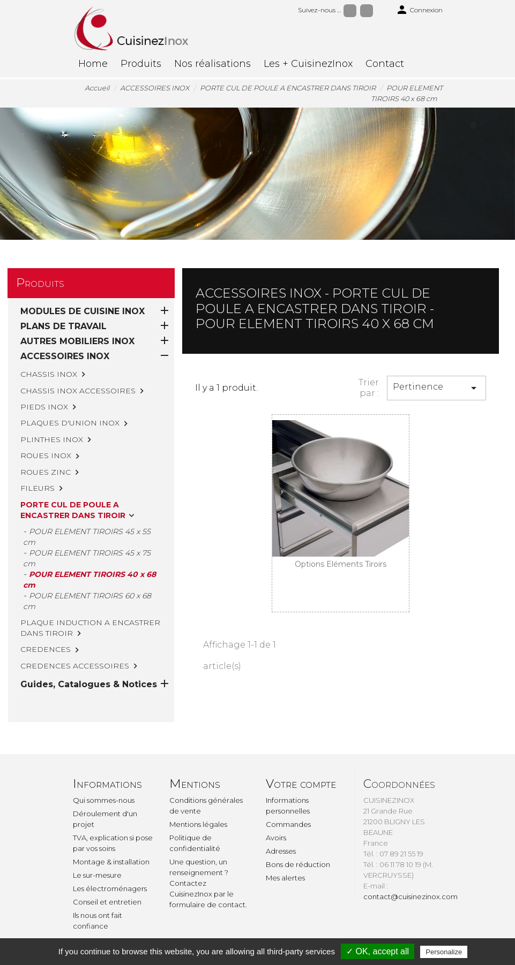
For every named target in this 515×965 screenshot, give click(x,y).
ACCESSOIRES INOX (64, 356)
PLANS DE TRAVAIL (63, 326)
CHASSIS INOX (48, 374)
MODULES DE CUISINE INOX (82, 311)
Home (93, 64)
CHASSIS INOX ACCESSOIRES (78, 391)
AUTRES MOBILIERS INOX (77, 341)
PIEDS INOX (44, 407)
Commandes (288, 824)
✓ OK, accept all (377, 951)
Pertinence (436, 388)
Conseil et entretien (107, 902)
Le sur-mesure (97, 875)
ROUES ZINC (45, 472)
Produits (141, 64)
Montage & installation (111, 861)
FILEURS (37, 488)
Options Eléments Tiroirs (340, 564)
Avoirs (276, 837)
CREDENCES (45, 649)
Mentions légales (198, 824)
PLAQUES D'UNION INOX (70, 423)
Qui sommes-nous (104, 800)
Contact (384, 64)
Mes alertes (285, 877)
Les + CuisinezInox (308, 64)
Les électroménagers (110, 888)
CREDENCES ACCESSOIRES (74, 666)
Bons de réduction (298, 864)
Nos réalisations (212, 64)
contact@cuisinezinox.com (410, 896)
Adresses (281, 851)
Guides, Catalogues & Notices (88, 684)
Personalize (444, 952)
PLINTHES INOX (51, 439)
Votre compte (301, 784)
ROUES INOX (45, 455)
